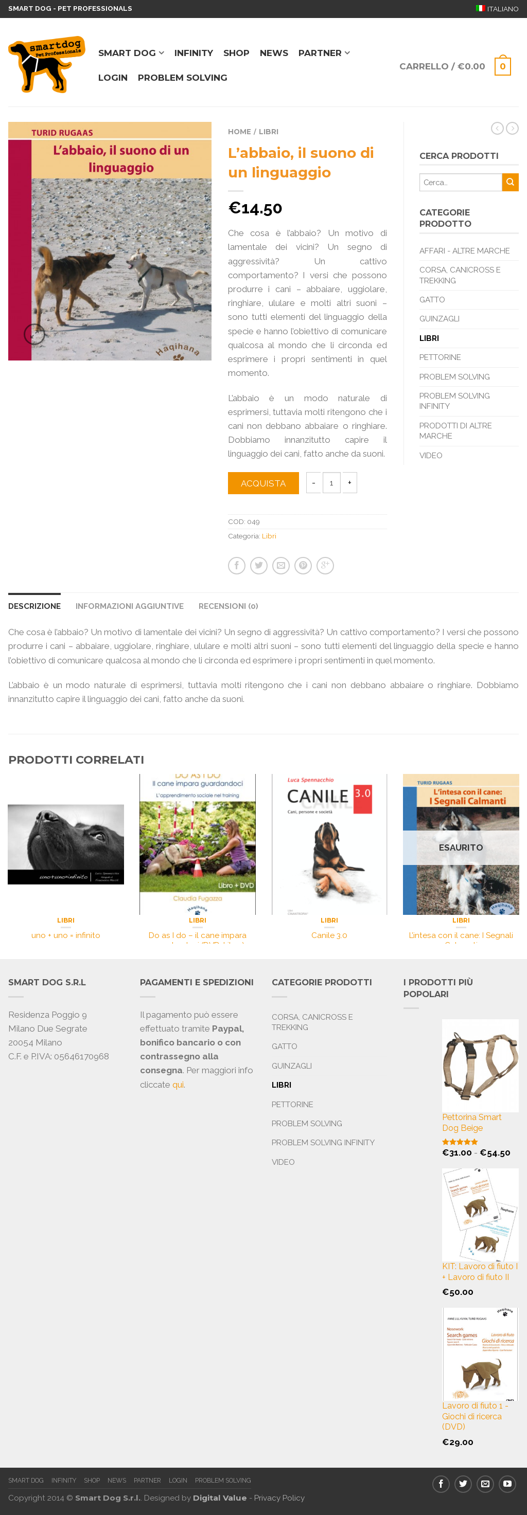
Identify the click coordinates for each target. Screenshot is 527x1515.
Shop (236, 53)
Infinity (193, 53)
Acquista (263, 483)
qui (178, 1084)
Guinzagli (439, 318)
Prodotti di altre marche (455, 431)
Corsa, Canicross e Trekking (460, 275)
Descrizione (34, 606)
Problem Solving (454, 377)
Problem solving (182, 78)
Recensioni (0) (228, 606)
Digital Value (220, 1498)
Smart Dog (127, 53)
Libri (268, 132)
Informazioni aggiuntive (130, 606)
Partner (320, 53)
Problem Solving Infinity (454, 401)
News (274, 53)
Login (113, 78)
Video (431, 455)
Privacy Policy (279, 1498)
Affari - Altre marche (464, 251)
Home (239, 132)
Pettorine (440, 357)
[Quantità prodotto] (332, 482)
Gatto (432, 299)
